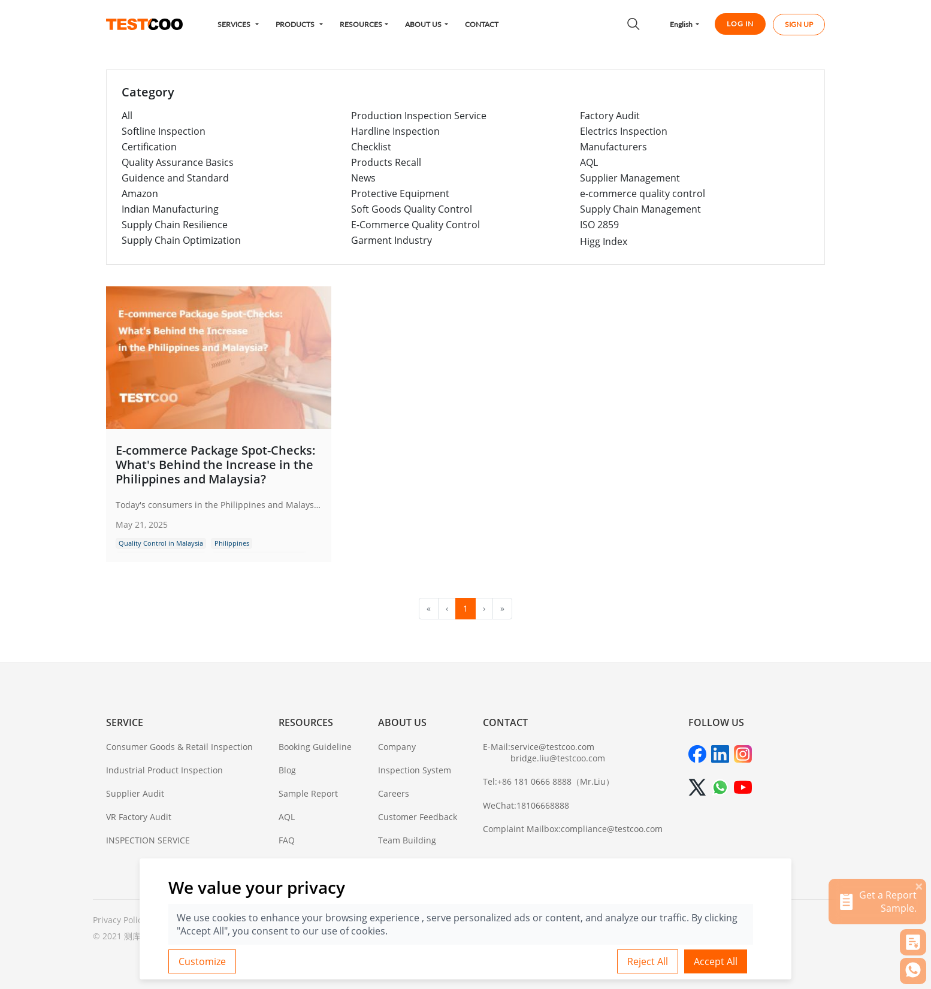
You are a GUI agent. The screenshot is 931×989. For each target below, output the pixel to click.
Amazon (140, 193)
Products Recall (386, 162)
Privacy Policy (119, 920)
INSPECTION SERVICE (148, 840)
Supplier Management (630, 178)
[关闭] (919, 886)
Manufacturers (613, 146)
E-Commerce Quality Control (415, 224)
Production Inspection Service (418, 115)
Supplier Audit (135, 793)
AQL (589, 162)
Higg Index (603, 241)
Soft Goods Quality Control (411, 209)
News (363, 178)
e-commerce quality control (642, 193)
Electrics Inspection (623, 131)
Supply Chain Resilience (175, 224)
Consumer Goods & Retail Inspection (179, 746)
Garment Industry (391, 240)
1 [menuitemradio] (465, 608)
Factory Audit (610, 115)
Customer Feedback (417, 816)
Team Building (407, 840)
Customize (202, 961)
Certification (149, 146)
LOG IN (740, 23)
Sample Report (308, 793)
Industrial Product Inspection (164, 770)
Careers (393, 793)
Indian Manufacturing (170, 209)
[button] (238, 24)
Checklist (371, 146)
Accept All (715, 961)
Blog (287, 770)
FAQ (287, 840)
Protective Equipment (400, 193)
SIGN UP (799, 24)
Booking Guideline (315, 746)
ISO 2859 (599, 224)
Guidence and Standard (175, 178)
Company (397, 746)
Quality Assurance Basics (178, 162)
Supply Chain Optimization (181, 240)
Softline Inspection (163, 131)
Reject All (647, 961)
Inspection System (414, 770)
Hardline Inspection (395, 131)
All (127, 115)
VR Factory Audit (138, 816)
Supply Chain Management (640, 209)
